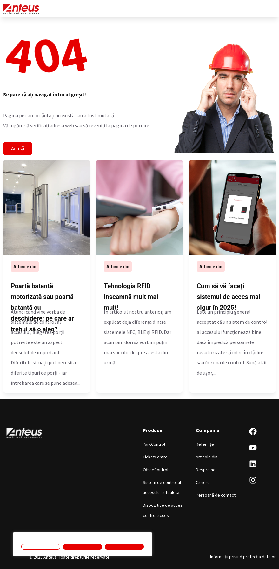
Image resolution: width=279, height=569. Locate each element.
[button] (273, 8)
